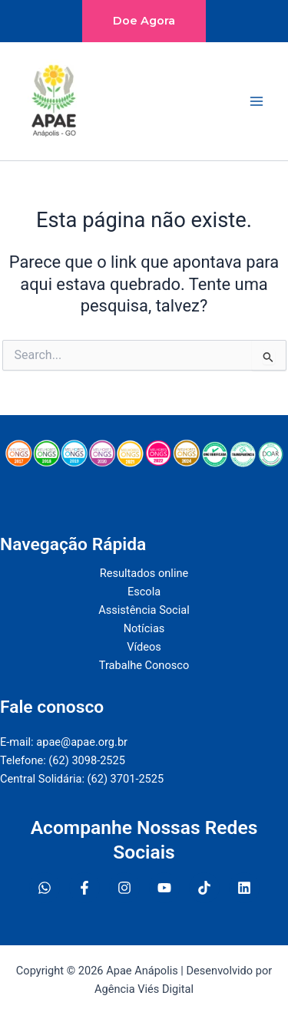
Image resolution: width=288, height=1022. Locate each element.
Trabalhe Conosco (144, 665)
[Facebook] (84, 887)
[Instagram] (124, 887)
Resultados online (144, 573)
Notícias (144, 628)
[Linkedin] (244, 887)
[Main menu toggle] (256, 101)
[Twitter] (204, 887)
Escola (144, 591)
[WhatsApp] (44, 887)
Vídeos (144, 647)
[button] (144, 21)
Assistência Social (144, 610)
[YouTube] (164, 887)
